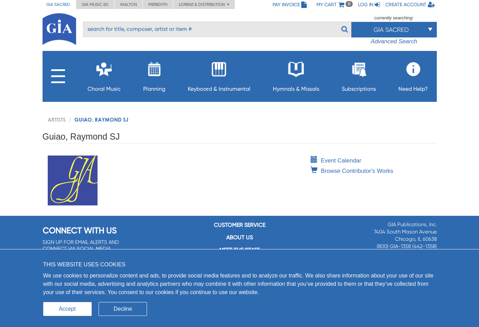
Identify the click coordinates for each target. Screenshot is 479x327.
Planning (154, 74)
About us (239, 237)
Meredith (157, 4)
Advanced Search (394, 41)
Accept (67, 309)
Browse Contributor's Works (352, 171)
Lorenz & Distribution (204, 4)
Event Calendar (336, 160)
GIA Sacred (58, 4)
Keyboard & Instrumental (219, 74)
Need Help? (413, 74)
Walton (128, 4)
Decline (123, 309)
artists (57, 119)
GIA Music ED (95, 4)
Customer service (239, 225)
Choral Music (104, 74)
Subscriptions (359, 74)
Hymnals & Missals (296, 74)
